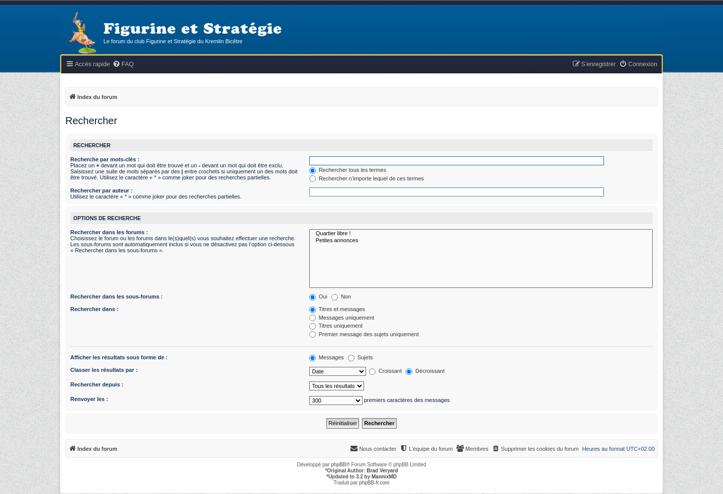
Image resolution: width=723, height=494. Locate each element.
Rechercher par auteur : (101, 190)
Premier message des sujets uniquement (364, 334)
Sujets (360, 357)
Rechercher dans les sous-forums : (116, 296)
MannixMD (384, 476)
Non (341, 296)
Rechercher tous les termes (348, 170)
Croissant (385, 371)
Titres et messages (337, 309)
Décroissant (425, 371)
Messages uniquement (342, 318)
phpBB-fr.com (374, 482)
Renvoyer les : (89, 399)
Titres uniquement (336, 326)
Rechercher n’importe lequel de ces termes (366, 178)
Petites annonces (481, 240)
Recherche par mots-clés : (105, 159)
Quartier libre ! (481, 233)
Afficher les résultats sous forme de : (119, 357)
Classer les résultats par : (104, 370)
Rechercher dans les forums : (109, 232)
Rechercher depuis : (97, 384)
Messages (326, 357)
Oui (318, 296)
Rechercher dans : (94, 309)
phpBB (338, 464)
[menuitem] (123, 64)
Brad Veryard (382, 470)
